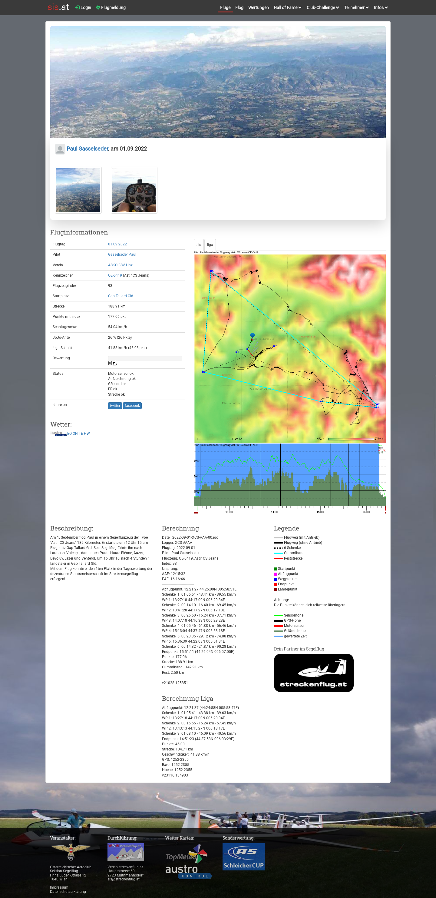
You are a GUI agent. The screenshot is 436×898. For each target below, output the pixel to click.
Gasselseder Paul (122, 254)
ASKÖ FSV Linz (120, 265)
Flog (239, 7)
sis (199, 245)
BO (69, 434)
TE (81, 434)
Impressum (59, 887)
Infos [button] (381, 7)
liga (210, 245)
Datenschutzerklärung (68, 892)
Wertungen (258, 7)
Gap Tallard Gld (120, 296)
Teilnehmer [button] (356, 7)
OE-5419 (115, 275)
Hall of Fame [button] (288, 7)
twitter (115, 406)
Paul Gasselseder (81, 148)
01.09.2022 (117, 244)
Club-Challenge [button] (323, 7)
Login (83, 7)
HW (87, 434)
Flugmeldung (111, 7)
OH (75, 434)
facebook (132, 406)
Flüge (225, 7)
